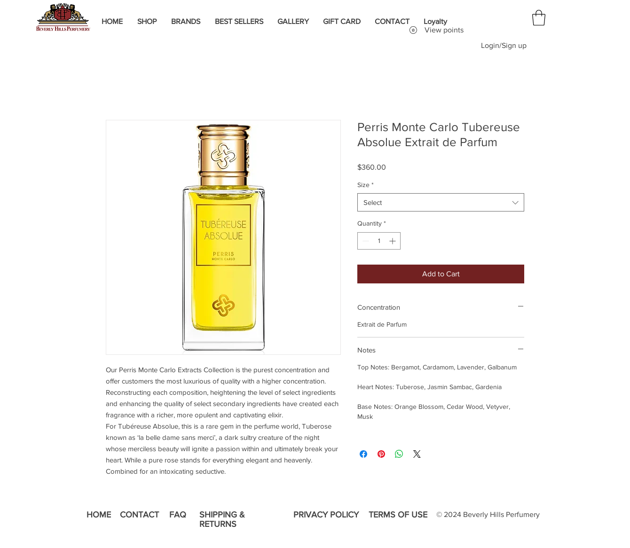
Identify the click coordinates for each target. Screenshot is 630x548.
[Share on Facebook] (363, 454)
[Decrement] (364, 241)
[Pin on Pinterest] (381, 454)
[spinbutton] (378, 241)
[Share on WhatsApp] (399, 454)
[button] (538, 17)
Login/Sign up (504, 45)
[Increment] (393, 241)
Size (365, 184)
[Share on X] (417, 454)
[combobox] (440, 202)
